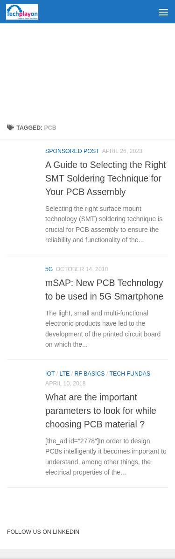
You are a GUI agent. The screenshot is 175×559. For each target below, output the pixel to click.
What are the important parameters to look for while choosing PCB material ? (100, 410)
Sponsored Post (72, 151)
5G (49, 269)
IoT (50, 373)
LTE (65, 373)
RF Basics (90, 373)
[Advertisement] (87, 70)
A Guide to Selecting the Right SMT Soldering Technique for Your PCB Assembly (105, 178)
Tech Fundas (130, 373)
